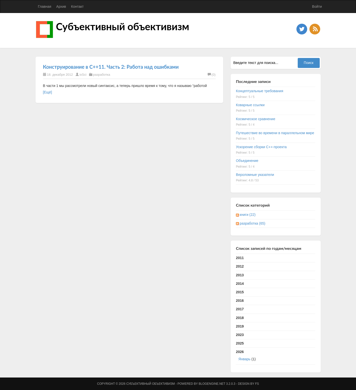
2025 (240, 343)
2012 (240, 266)
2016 (240, 301)
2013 (240, 275)
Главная (44, 6)
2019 (240, 326)
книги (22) (247, 215)
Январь (244, 359)
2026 (275, 356)
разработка (101, 74)
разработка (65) (252, 223)
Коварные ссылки (250, 105)
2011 (240, 258)
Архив (61, 6)
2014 (240, 284)
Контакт (77, 6)
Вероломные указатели (255, 175)
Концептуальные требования (259, 91)
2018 (240, 318)
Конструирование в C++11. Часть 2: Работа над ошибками (111, 67)
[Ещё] (47, 92)
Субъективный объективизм (122, 26)
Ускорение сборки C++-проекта (261, 147)
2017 (240, 309)
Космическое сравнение (255, 119)
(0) (212, 74)
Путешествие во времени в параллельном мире (275, 133)
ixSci (83, 74)
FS (257, 384)
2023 (240, 335)
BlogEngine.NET (212, 384)
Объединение (247, 161)
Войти (317, 6)
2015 (240, 292)
